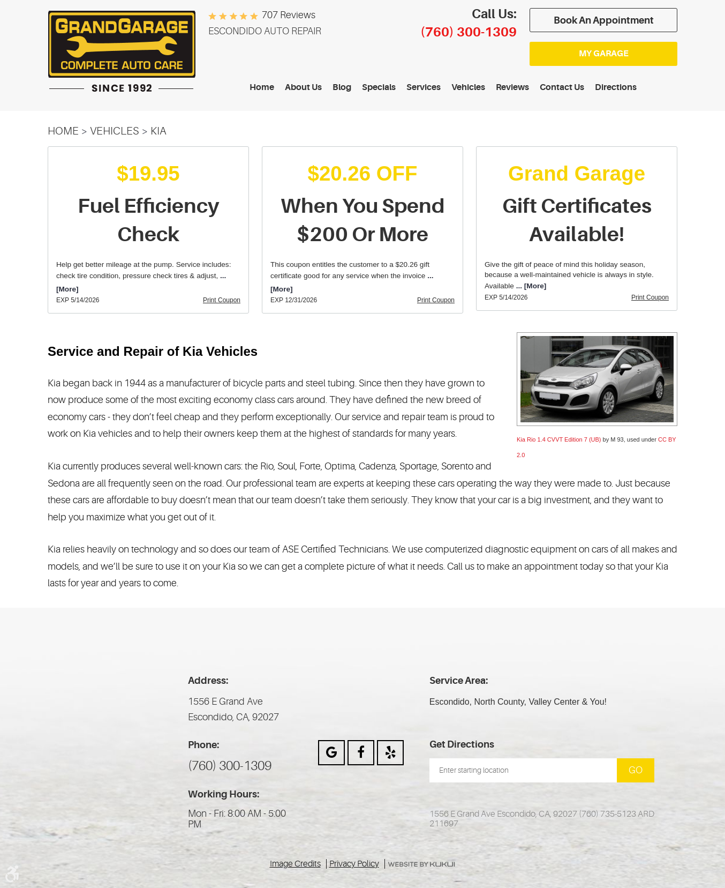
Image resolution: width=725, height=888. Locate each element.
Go (636, 770)
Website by (422, 864)
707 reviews (288, 15)
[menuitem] (262, 87)
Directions (616, 87)
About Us (303, 87)
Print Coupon (221, 300)
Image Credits (295, 864)
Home (262, 87)
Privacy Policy (354, 864)
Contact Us (562, 87)
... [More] (530, 286)
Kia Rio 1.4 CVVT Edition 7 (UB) (559, 439)
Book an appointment (604, 20)
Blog (342, 87)
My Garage (604, 53)
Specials (379, 87)
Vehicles (468, 87)
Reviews (512, 87)
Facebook (361, 752)
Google (331, 752)
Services (423, 87)
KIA (158, 131)
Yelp (390, 752)
